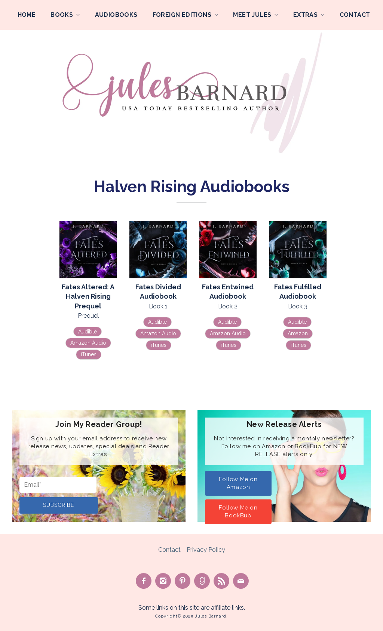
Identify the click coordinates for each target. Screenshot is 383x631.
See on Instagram (163, 581)
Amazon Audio (88, 343)
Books (61, 14)
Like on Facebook (143, 581)
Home (27, 14)
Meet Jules (252, 14)
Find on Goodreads (202, 581)
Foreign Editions (182, 14)
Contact (355, 14)
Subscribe (58, 505)
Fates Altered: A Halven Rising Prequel (88, 296)
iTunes (88, 354)
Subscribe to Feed (221, 581)
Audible (87, 332)
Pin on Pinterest (182, 581)
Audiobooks (116, 14)
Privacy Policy (206, 549)
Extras (305, 14)
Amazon (298, 333)
